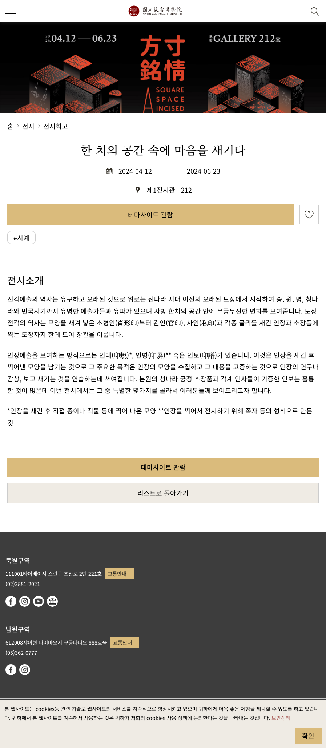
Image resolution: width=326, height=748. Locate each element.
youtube (38, 601)
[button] (297, 11)
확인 (308, 735)
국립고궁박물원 (155, 11)
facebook (10, 601)
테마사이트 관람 (150, 214)
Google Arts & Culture (52, 601)
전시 (28, 126)
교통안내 (117, 573)
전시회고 (55, 126)
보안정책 (280, 717)
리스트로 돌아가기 (163, 493)
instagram (24, 601)
